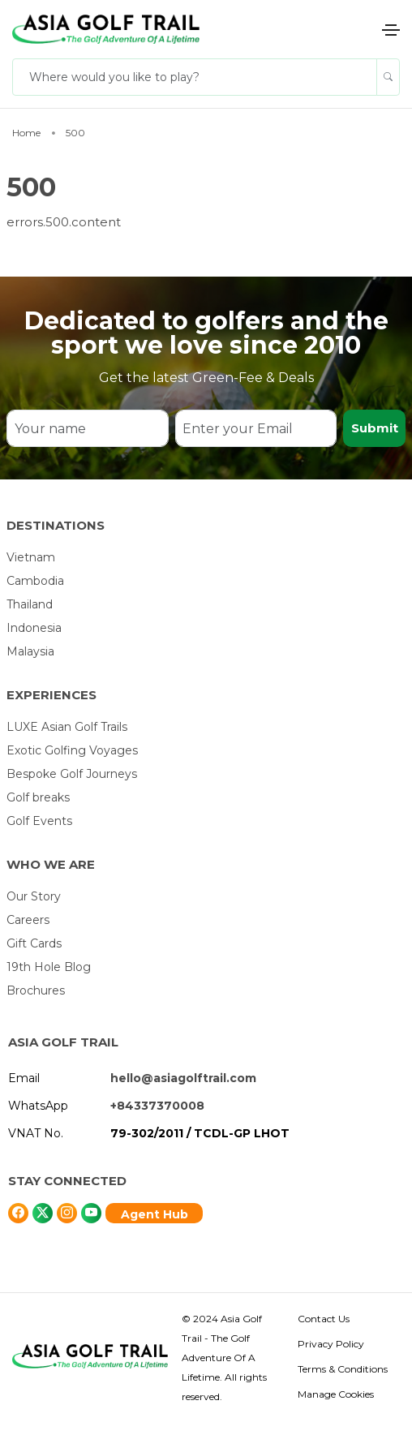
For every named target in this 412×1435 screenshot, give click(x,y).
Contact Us (324, 1319)
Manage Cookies (336, 1394)
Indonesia (34, 628)
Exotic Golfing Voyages (72, 750)
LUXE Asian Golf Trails (66, 727)
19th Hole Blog (48, 967)
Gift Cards (34, 943)
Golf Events (39, 821)
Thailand (29, 604)
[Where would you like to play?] (194, 77)
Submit (374, 428)
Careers (27, 920)
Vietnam (30, 557)
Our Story (33, 896)
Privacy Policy (331, 1344)
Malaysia (30, 651)
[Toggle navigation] (391, 30)
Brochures (35, 990)
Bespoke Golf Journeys (71, 774)
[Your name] (87, 428)
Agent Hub (154, 1214)
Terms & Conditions (343, 1369)
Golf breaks (38, 797)
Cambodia (35, 581)
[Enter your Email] (256, 428)
